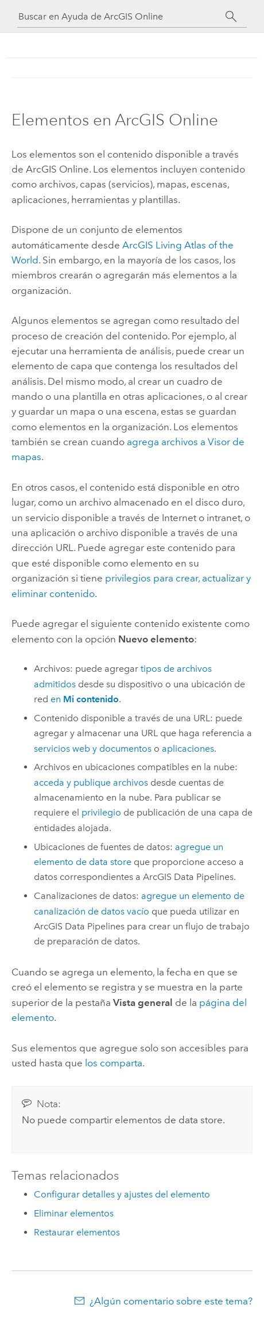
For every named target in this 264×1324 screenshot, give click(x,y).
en (85, 699)
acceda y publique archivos (91, 782)
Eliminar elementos (74, 1213)
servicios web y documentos (93, 748)
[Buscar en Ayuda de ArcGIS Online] (121, 16)
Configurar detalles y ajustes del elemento (122, 1194)
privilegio (101, 812)
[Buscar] (231, 16)
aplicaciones (188, 748)
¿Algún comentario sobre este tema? (171, 1301)
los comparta (113, 1063)
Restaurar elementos (77, 1232)
